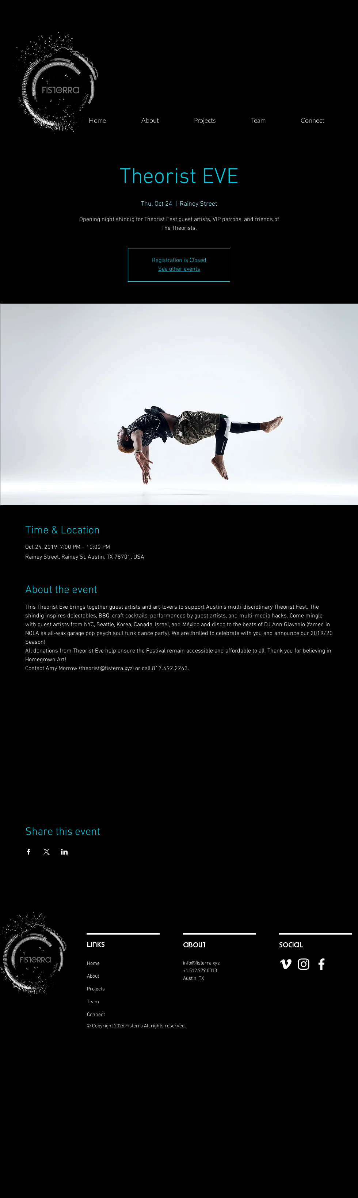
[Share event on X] (46, 852)
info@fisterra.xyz (201, 963)
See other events (179, 269)
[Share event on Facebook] (28, 852)
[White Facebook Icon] (321, 964)
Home (93, 964)
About (93, 976)
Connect (96, 1015)
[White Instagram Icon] (303, 964)
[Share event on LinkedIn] (64, 852)
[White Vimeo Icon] (285, 964)
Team (93, 1002)
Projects (96, 989)
